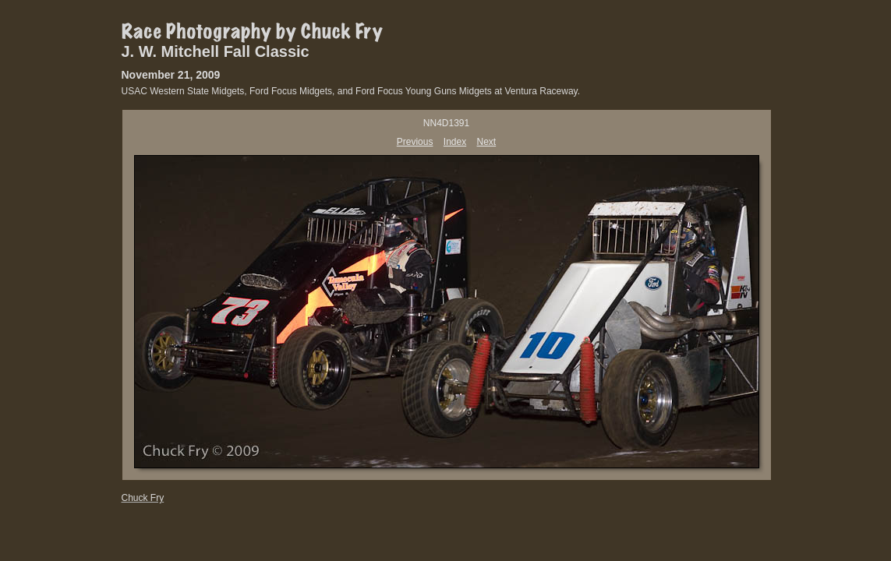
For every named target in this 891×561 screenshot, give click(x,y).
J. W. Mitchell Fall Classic (215, 51)
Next (487, 141)
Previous (415, 141)
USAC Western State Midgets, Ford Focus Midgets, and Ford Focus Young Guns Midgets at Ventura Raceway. (351, 91)
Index (455, 141)
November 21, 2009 (171, 75)
